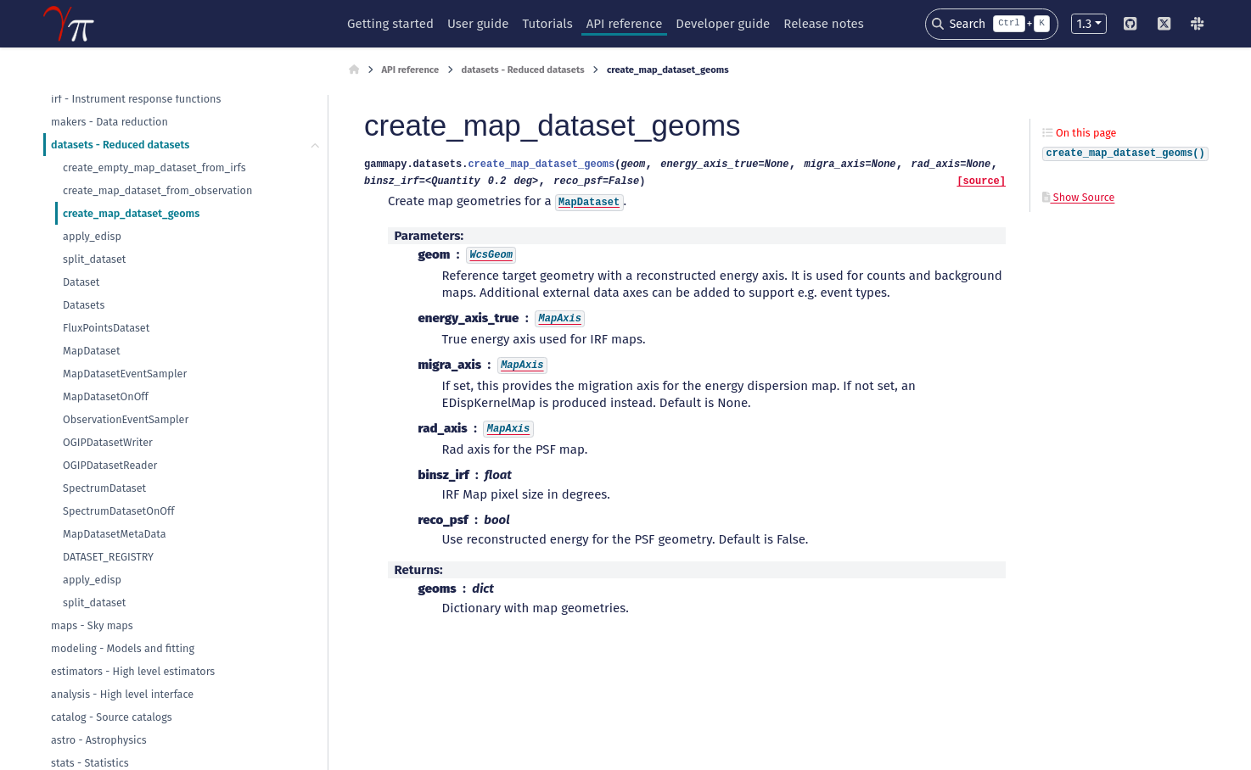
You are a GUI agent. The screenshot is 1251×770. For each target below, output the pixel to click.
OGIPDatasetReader (110, 465)
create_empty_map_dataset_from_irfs (154, 167)
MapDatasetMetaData (114, 533)
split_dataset (94, 259)
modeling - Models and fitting (122, 648)
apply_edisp (92, 236)
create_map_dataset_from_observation (157, 190)
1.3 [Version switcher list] (1083, 23)
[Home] (354, 70)
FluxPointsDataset (106, 327)
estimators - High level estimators (133, 671)
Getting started (390, 23)
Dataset (81, 282)
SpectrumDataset (104, 488)
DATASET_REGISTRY (108, 556)
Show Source (1078, 197)
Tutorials (547, 23)
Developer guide (723, 23)
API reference (624, 23)
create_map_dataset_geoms (131, 213)
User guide (478, 23)
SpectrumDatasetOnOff (118, 511)
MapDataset (91, 350)
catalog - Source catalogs (111, 717)
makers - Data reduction (109, 121)
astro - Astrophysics (98, 740)
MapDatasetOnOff (106, 396)
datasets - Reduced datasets (120, 144)
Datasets (83, 305)
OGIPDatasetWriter (108, 442)
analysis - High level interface (122, 694)
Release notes (823, 23)
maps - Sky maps (92, 625)
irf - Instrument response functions (136, 98)
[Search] (991, 24)
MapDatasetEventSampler (125, 373)
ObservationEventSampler (125, 419)
